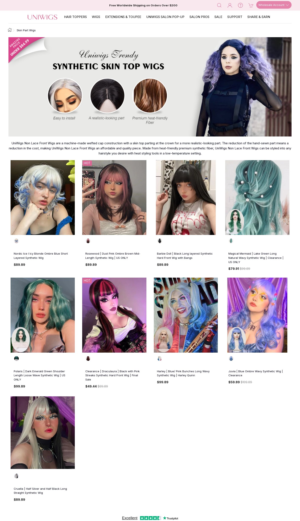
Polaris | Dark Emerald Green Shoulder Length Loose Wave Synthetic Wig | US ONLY (39, 375)
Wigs (96, 17)
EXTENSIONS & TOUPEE (123, 17)
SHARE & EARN (258, 17)
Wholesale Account (273, 5)
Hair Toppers (75, 17)
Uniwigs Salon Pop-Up (165, 17)
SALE (218, 17)
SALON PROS (199, 17)
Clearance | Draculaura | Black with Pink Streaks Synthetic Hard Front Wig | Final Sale (112, 375)
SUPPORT (234, 17)
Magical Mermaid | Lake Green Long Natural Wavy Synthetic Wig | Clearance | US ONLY (256, 257)
